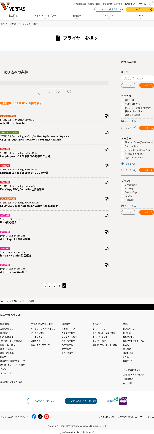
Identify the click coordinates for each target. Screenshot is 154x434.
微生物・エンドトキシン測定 (12, 365)
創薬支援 (4, 357)
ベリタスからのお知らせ (133, 375)
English (141, 3)
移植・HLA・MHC (8, 345)
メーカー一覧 (5, 373)
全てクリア (54, 91)
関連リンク (128, 361)
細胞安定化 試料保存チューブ (12, 361)
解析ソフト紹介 (129, 336)
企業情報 (128, 3)
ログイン (140, 9)
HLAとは (127, 333)
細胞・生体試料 (6, 349)
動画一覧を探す (68, 341)
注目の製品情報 (37, 333)
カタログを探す (68, 333)
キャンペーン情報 (99, 336)
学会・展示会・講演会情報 (103, 333)
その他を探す (67, 353)
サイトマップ (145, 416)
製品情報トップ (6, 328)
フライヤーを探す (69, 336)
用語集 (126, 357)
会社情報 (127, 379)
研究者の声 (35, 341)
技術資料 (13, 24)
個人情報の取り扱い (126, 416)
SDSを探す (66, 349)
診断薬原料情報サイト (9, 381)
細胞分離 (4, 333)
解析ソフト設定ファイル (133, 341)
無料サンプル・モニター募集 (104, 345)
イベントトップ (99, 328)
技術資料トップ (68, 328)
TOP (2, 24)
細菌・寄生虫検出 (7, 353)
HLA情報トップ (129, 328)
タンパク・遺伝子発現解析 (11, 341)
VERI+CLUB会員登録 (108, 9)
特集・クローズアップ (40, 345)
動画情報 (127, 349)
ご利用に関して (105, 416)
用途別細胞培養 (6, 336)
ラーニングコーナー (39, 336)
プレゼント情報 (99, 341)
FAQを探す (66, 345)
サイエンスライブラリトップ (43, 328)
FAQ (125, 345)
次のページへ (64, 285)
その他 (3, 369)
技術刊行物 (128, 353)
